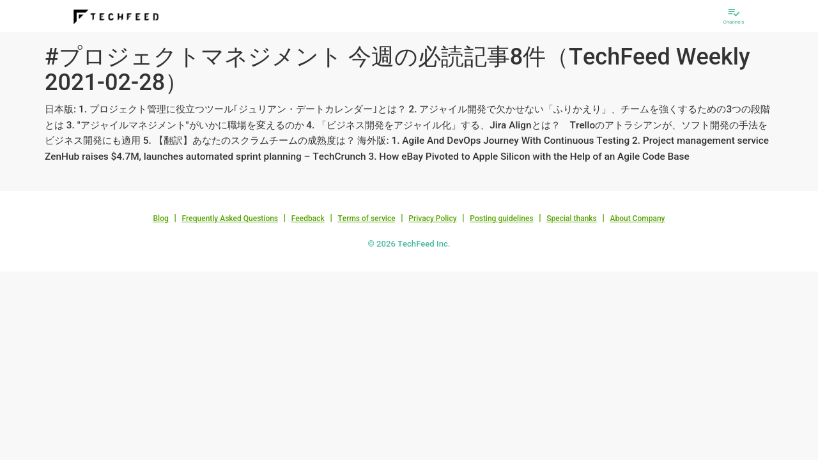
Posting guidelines (501, 218)
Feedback (308, 218)
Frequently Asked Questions (229, 218)
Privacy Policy (432, 218)
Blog (161, 218)
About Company (637, 218)
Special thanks (571, 218)
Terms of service (366, 218)
